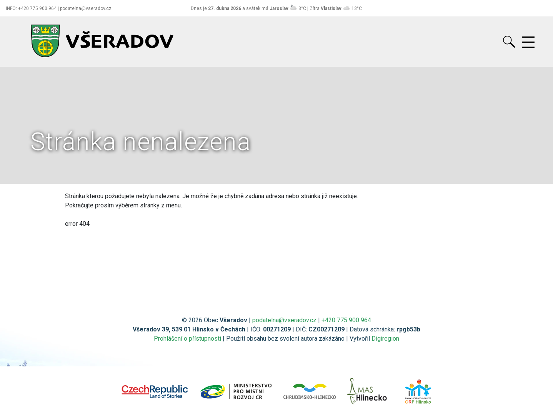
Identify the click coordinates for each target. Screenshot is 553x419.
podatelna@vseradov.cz (284, 320)
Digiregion (385, 338)
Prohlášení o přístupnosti (187, 338)
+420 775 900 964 (346, 320)
